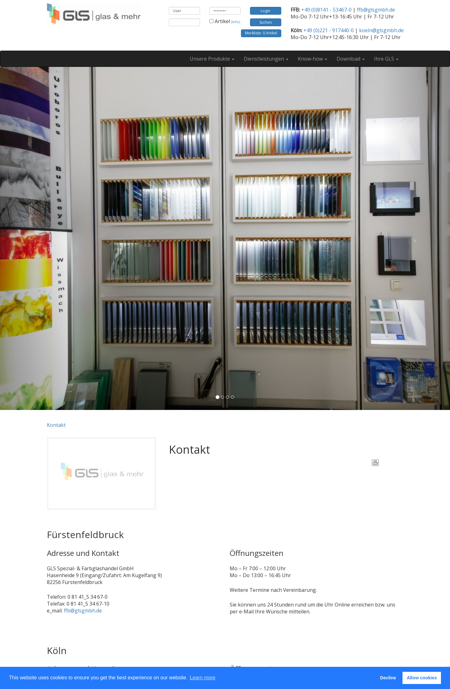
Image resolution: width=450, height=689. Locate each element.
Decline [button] (388, 677)
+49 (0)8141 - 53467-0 (326, 9)
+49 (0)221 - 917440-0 (328, 30)
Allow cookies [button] (422, 677)
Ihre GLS (386, 58)
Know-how (312, 58)
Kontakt (56, 425)
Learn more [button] (202, 677)
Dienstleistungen (266, 58)
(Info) (235, 21)
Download (351, 58)
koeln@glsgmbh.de (381, 30)
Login (265, 10)
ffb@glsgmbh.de (376, 9)
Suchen (265, 22)
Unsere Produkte (212, 58)
